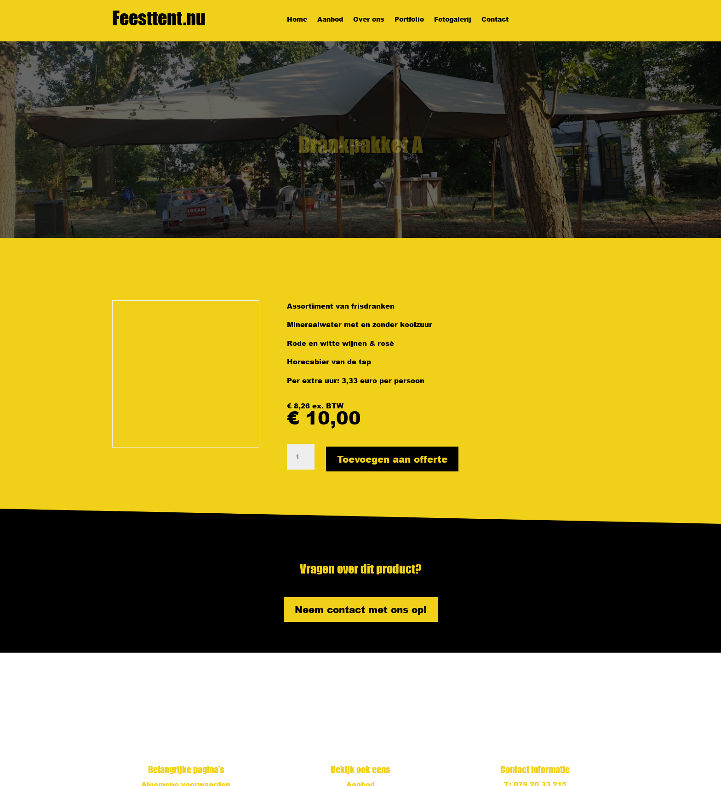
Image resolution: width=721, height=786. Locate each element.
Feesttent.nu (159, 18)
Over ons (368, 19)
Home (297, 19)
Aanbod (330, 19)
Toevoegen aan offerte (392, 459)
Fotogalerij (452, 19)
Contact (495, 19)
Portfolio (409, 19)
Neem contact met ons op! (361, 609)
